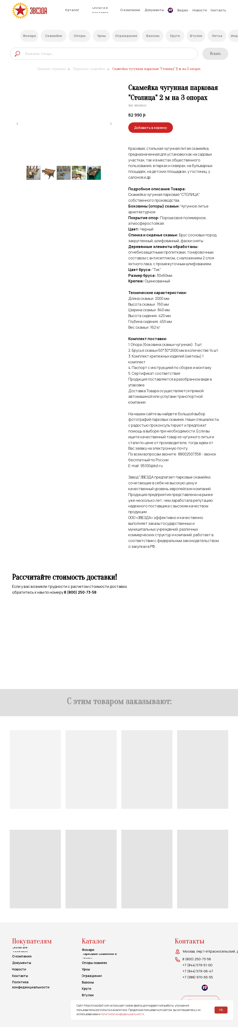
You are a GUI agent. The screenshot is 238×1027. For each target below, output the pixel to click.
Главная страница (51, 69)
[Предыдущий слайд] (17, 123)
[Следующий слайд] (110, 123)
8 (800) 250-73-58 (80, 592)
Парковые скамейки (89, 69)
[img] (38, 10)
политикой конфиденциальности (122, 1014)
